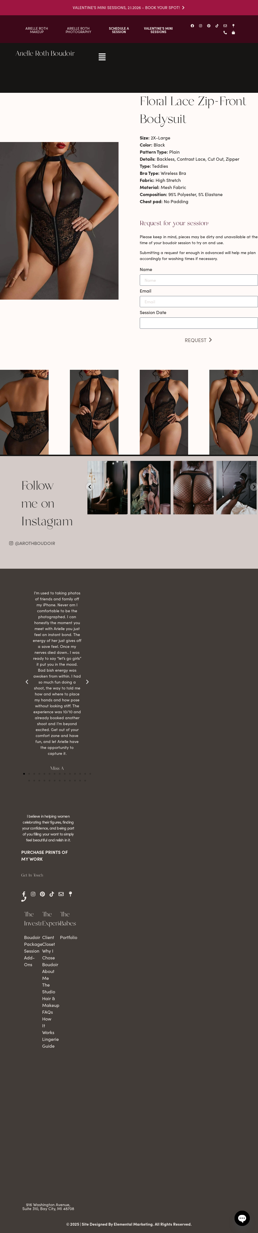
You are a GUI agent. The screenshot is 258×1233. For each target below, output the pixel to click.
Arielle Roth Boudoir (45, 54)
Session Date (153, 312)
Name (146, 269)
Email (145, 291)
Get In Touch (32, 875)
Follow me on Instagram (47, 504)
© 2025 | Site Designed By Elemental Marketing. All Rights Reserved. (129, 1224)
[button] (24, 774)
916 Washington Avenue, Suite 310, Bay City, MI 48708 (48, 1206)
